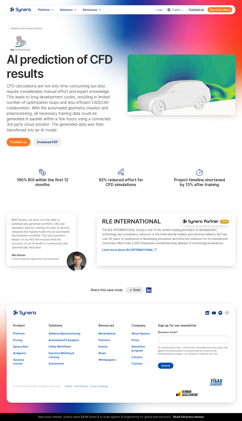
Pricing (17, 340)
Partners (104, 340)
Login (159, 9)
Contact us (196, 9)
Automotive (56, 363)
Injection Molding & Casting (61, 355)
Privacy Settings (99, 386)
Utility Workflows (60, 346)
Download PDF (47, 142)
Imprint (68, 386)
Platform (19, 333)
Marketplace (107, 333)
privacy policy (216, 347)
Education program (138, 348)
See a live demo (220, 9)
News (102, 353)
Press (135, 340)
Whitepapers (107, 359)
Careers (137, 357)
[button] (45, 9)
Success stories (18, 361)
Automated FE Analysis (64, 340)
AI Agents (19, 353)
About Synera (141, 333)
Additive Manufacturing (64, 333)
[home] (20, 9)
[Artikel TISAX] (217, 381)
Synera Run (20, 346)
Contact (137, 363)
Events (103, 346)
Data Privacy (81, 386)
